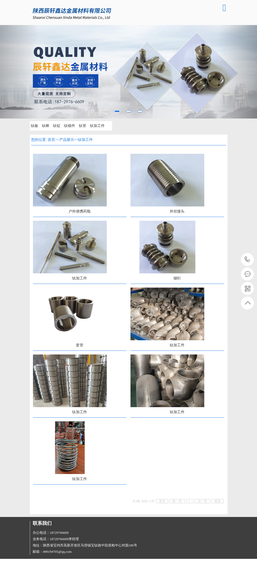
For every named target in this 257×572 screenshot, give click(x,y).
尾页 (217, 501)
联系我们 (42, 523)
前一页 (177, 501)
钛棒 (45, 126)
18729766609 (247, 259)
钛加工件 (97, 126)
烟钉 (177, 278)
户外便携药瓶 (80, 211)
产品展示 (66, 140)
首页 (51, 140)
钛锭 (56, 126)
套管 (79, 345)
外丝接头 (177, 211)
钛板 (34, 126)
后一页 (202, 501)
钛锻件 (69, 126)
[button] (19, 72)
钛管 (82, 126)
